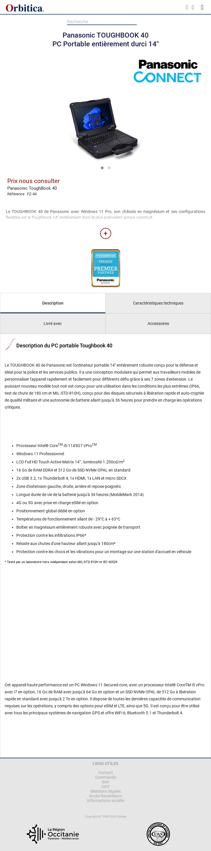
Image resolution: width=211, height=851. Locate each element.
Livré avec (53, 323)
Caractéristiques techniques (158, 303)
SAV (105, 782)
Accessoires (158, 323)
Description (52, 303)
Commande (105, 777)
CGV (106, 786)
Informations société (105, 800)
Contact (105, 772)
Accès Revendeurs (105, 796)
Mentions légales (106, 791)
